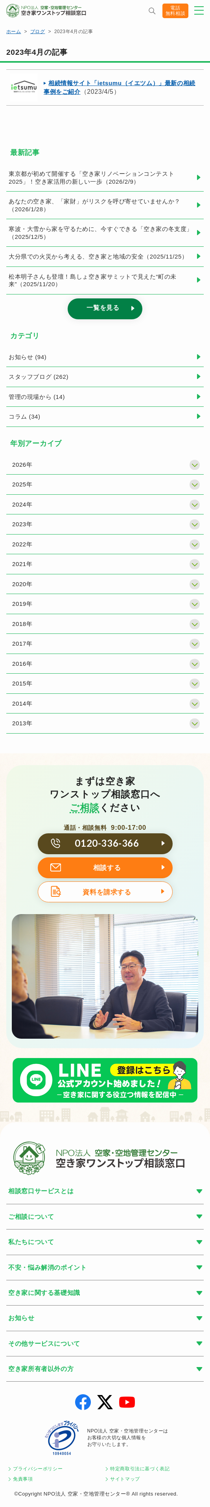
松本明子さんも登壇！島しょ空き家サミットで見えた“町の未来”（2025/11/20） (93, 280)
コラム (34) (25, 416)
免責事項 (23, 1479)
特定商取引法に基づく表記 (140, 1469)
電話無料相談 (175, 10)
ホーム (13, 31)
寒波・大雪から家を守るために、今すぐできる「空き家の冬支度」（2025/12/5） (101, 232)
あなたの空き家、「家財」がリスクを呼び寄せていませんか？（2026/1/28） (95, 205)
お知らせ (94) (27, 357)
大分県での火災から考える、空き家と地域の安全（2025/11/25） (98, 256)
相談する (107, 868)
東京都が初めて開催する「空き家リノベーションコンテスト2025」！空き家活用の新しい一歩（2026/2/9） (91, 177)
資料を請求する (107, 892)
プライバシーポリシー (38, 1469)
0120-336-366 (107, 843)
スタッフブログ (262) (38, 376)
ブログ (37, 31)
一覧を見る (103, 307)
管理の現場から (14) (37, 396)
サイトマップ (125, 1479)
